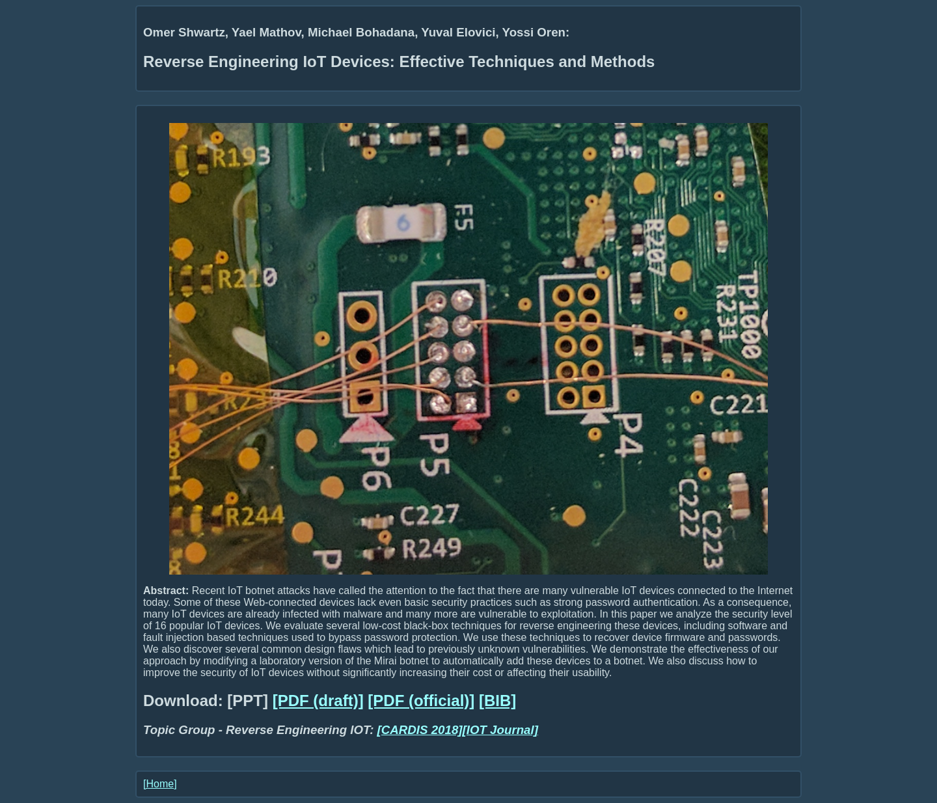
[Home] (160, 783)
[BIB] (497, 700)
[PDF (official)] (421, 700)
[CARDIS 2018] (420, 730)
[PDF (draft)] (318, 700)
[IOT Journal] (500, 730)
